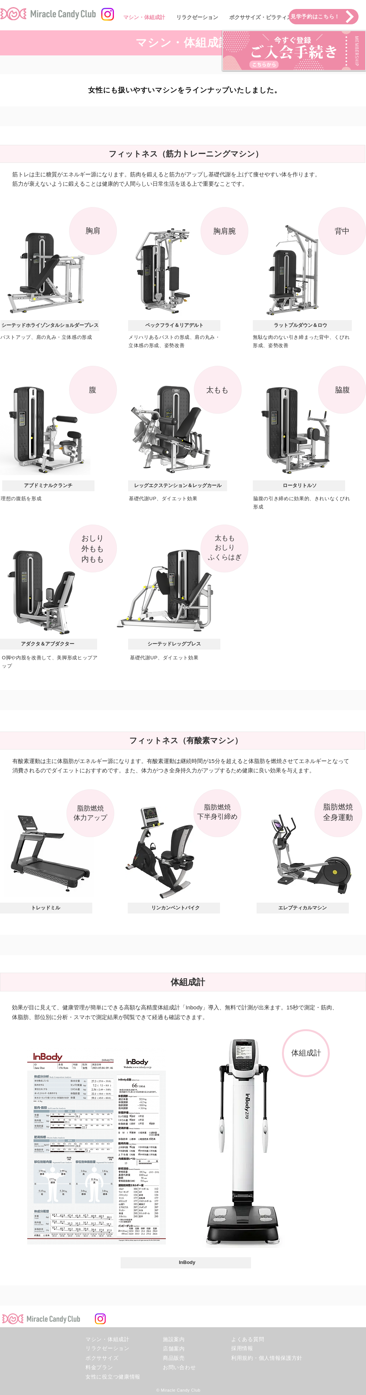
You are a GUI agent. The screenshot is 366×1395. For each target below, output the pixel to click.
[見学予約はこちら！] (324, 16)
